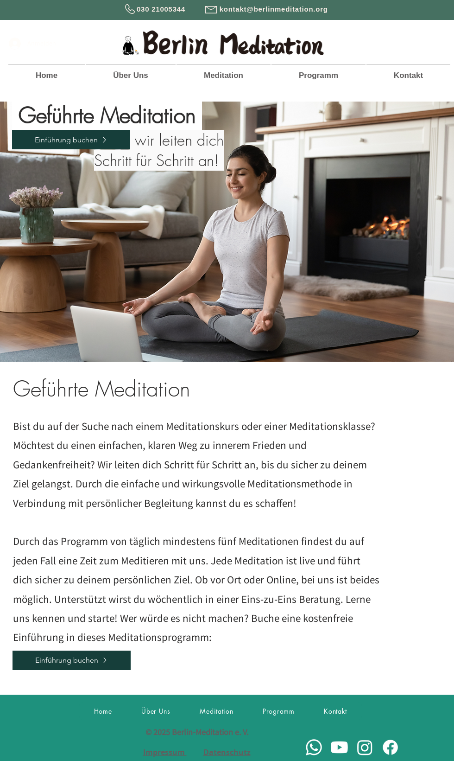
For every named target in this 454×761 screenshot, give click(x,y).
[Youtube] (339, 747)
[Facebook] (390, 747)
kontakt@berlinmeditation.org (274, 9)
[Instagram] (365, 747)
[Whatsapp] (314, 747)
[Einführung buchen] (71, 139)
